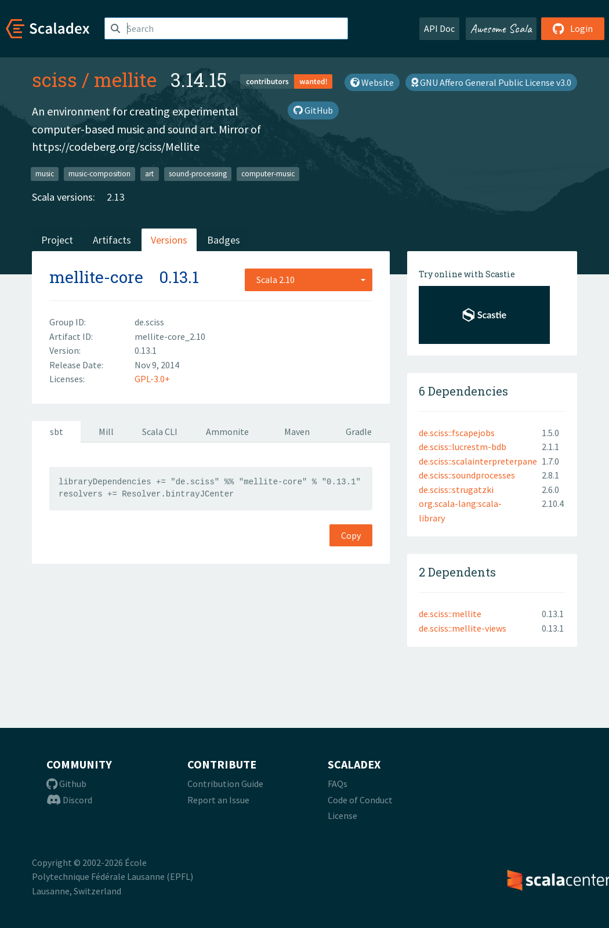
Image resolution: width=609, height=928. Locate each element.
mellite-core (96, 277)
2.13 (116, 197)
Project (57, 239)
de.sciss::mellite (450, 613)
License (342, 815)
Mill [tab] (106, 431)
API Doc (439, 28)
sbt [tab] (56, 431)
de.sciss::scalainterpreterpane (478, 461)
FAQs (337, 783)
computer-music (268, 174)
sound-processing (198, 174)
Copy (351, 535)
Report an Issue (218, 800)
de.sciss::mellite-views (462, 628)
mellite (125, 79)
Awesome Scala (501, 28)
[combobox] (308, 280)
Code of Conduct (360, 800)
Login (573, 28)
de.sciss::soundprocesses (467, 475)
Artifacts (112, 239)
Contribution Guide (225, 783)
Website (372, 82)
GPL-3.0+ (152, 379)
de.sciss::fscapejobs (457, 432)
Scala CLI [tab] (159, 431)
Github (66, 783)
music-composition (99, 174)
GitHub (313, 110)
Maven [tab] (297, 431)
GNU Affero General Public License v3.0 (491, 82)
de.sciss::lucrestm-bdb (462, 446)
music (44, 174)
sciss (54, 79)
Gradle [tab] (359, 431)
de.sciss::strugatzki (456, 489)
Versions (169, 239)
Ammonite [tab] (227, 431)
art (149, 174)
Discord (69, 800)
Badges (223, 239)
